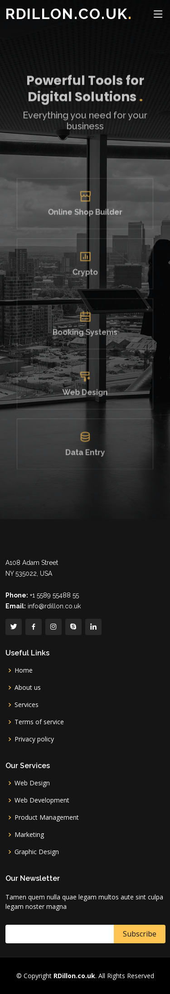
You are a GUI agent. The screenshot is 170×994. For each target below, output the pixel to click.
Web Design (85, 391)
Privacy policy (34, 739)
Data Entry (85, 448)
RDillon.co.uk (68, 13)
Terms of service (39, 722)
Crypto (85, 276)
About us (28, 687)
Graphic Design (37, 852)
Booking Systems (85, 334)
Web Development (42, 800)
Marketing (29, 835)
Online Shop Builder (85, 220)
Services (27, 705)
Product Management (47, 817)
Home (24, 670)
